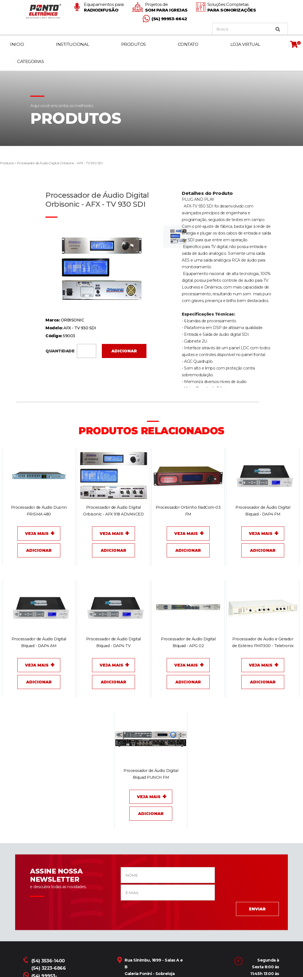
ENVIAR (255, 908)
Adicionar (124, 351)
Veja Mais (37, 533)
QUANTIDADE (70, 350)
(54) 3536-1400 (44, 961)
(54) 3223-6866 (48, 968)
